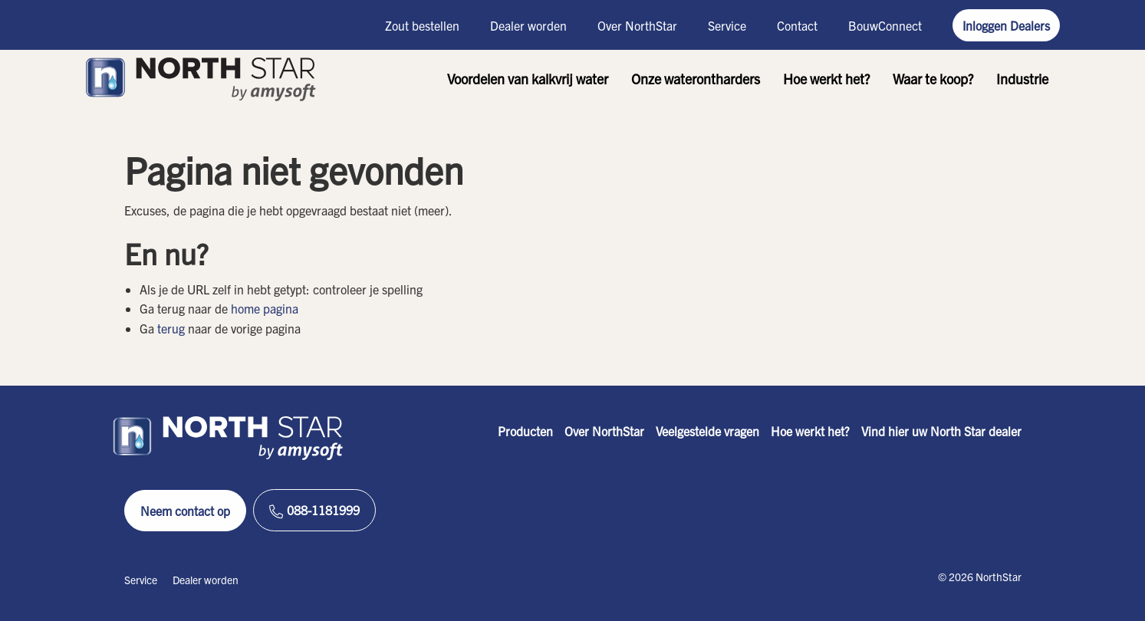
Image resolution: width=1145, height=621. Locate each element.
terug (171, 328)
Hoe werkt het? (826, 78)
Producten (525, 431)
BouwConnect (885, 25)
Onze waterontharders (695, 78)
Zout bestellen (422, 25)
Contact (797, 25)
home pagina (264, 308)
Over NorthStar (637, 25)
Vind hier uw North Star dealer (941, 431)
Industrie (1022, 78)
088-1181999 (314, 510)
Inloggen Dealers (1006, 25)
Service (727, 25)
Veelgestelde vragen (707, 431)
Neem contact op (185, 510)
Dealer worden (528, 25)
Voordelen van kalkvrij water (527, 78)
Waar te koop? (933, 78)
